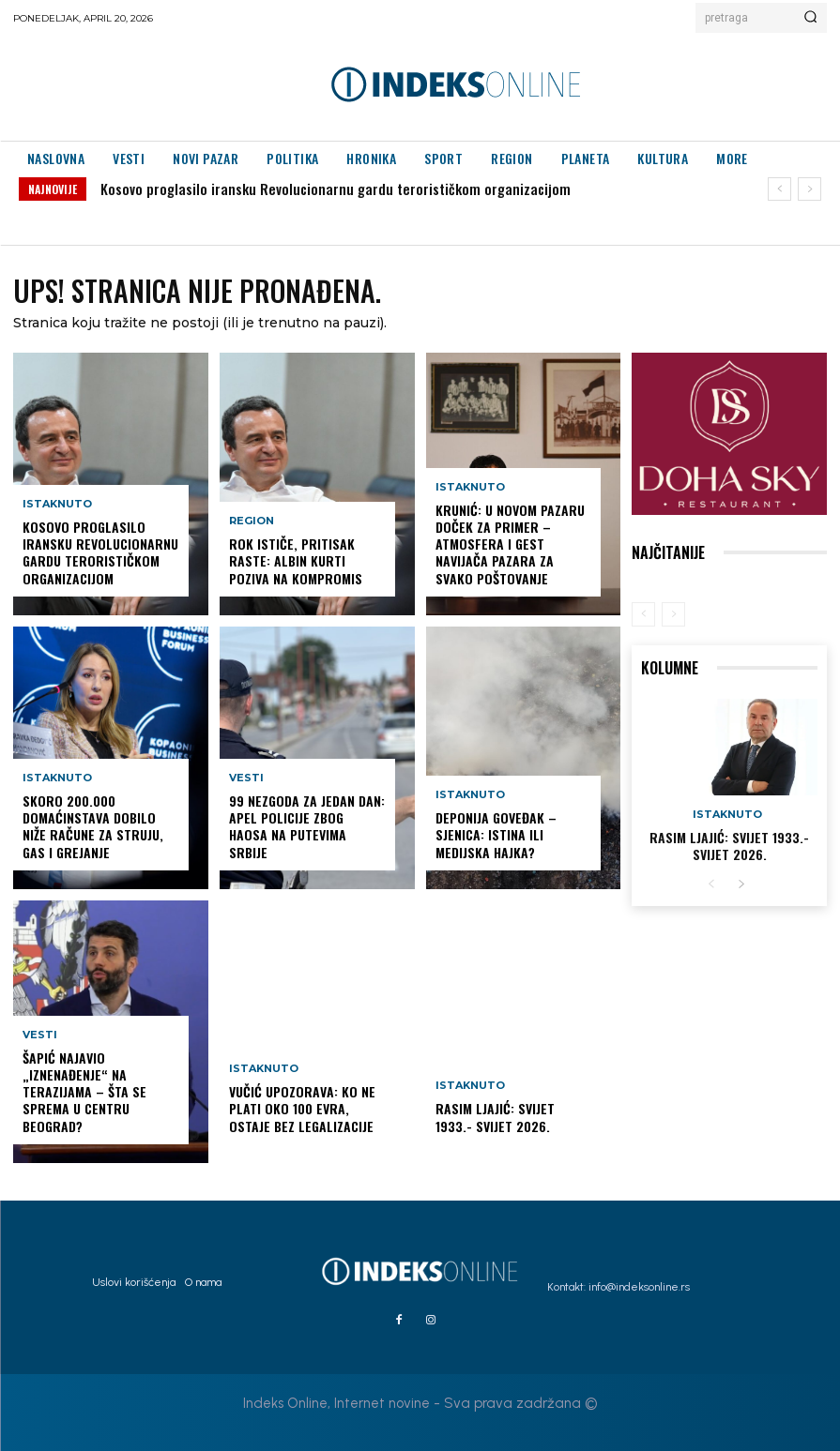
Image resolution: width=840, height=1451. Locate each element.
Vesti (40, 1035)
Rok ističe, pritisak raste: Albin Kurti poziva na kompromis (295, 560)
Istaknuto (57, 504)
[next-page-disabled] (673, 614)
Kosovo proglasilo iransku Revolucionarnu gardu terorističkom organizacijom (335, 188)
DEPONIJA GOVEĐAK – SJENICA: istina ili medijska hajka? (496, 834)
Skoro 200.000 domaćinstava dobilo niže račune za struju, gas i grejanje (93, 826)
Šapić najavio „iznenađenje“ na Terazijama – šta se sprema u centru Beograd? (84, 1092)
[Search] (810, 18)
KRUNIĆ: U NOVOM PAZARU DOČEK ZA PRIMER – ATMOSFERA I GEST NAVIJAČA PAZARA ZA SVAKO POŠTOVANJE (510, 544)
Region (251, 521)
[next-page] (741, 885)
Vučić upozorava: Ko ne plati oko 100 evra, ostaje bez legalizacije (302, 1108)
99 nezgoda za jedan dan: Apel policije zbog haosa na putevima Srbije (307, 826)
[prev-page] (643, 614)
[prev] (779, 189)
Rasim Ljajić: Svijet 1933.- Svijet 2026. (495, 1116)
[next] (809, 189)
